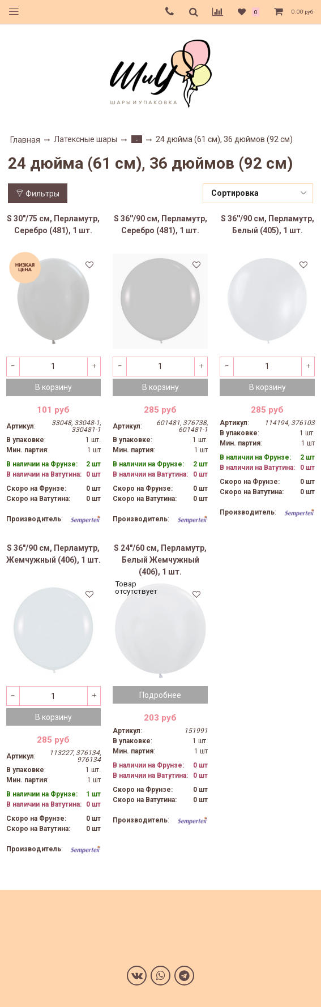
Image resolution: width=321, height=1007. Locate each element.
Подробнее (160, 695)
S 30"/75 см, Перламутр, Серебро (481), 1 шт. (53, 224)
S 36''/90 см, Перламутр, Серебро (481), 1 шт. (160, 224)
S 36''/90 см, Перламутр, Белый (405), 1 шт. (267, 224)
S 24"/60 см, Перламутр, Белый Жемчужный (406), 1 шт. (160, 559)
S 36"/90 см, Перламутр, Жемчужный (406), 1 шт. (53, 553)
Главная (25, 139)
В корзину (53, 387)
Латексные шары (85, 139)
